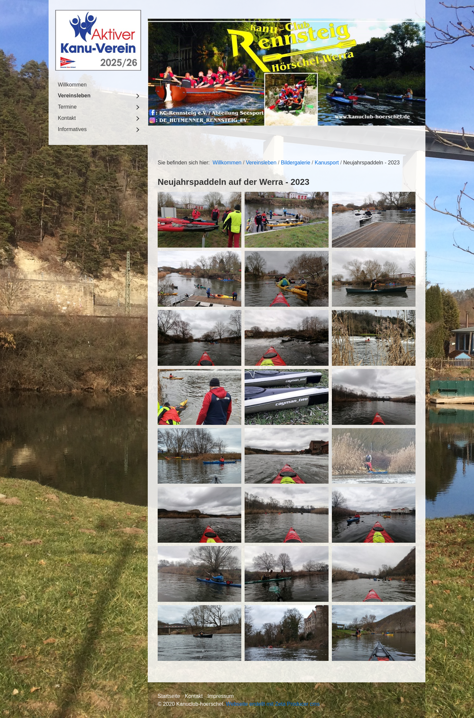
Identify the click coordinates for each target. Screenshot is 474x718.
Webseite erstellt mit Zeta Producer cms (273, 704)
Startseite (169, 696)
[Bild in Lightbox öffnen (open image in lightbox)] (199, 220)
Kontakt (67, 118)
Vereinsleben (74, 95)
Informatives (72, 129)
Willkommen (72, 84)
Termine (67, 107)
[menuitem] (98, 85)
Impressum (221, 696)
